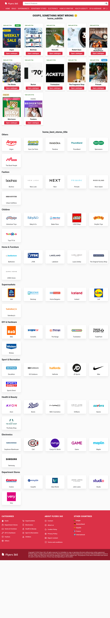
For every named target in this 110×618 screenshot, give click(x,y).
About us (49, 582)
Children (26, 594)
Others (5, 598)
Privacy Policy (51, 591)
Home (8, 8)
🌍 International (79, 592)
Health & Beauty (81, 8)
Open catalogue (11, 53)
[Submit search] (106, 3)
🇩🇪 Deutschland (79, 581)
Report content (51, 595)
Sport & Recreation (30, 590)
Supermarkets (23, 8)
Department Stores (38, 8)
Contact (49, 578)
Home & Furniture (66, 8)
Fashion (6, 594)
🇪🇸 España (77, 585)
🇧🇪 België (77, 578)
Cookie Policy (51, 587)
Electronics (53, 8)
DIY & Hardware (95, 8)
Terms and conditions (54, 599)
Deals (14, 8)
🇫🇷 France (77, 588)
